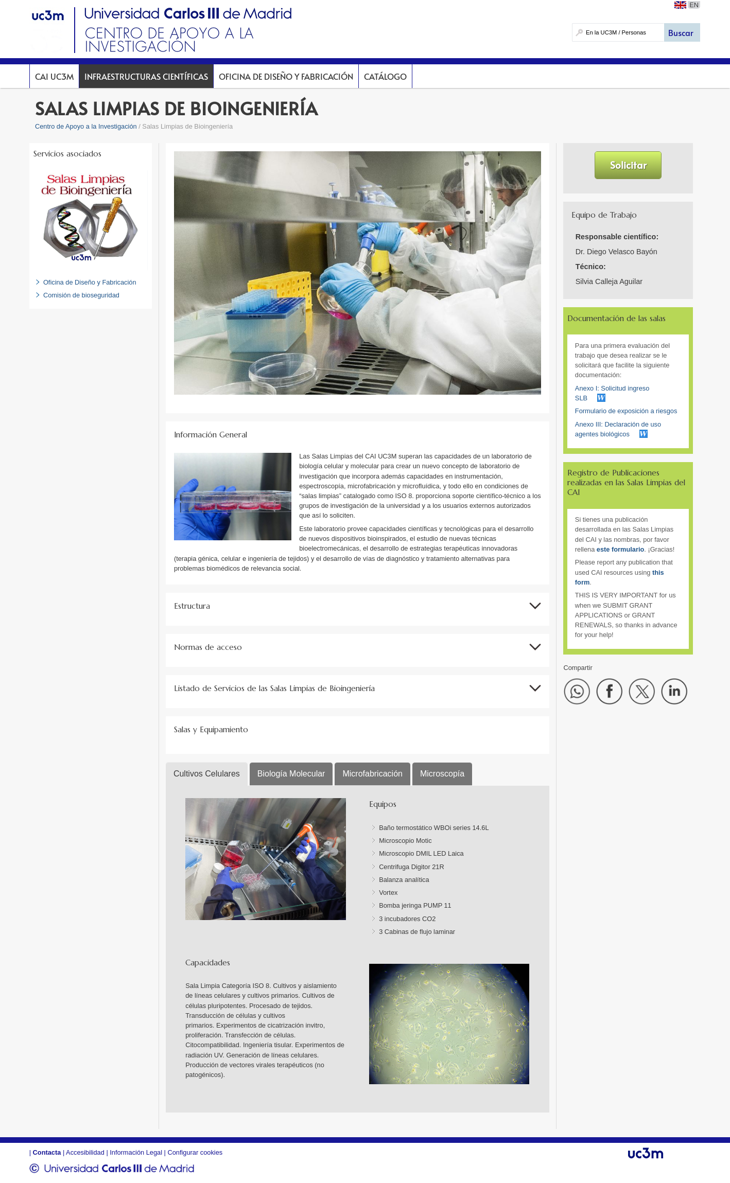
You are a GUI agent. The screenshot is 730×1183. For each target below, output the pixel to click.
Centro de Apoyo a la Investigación (86, 126)
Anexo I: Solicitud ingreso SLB (612, 393)
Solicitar (628, 164)
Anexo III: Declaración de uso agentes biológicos (618, 429)
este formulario (620, 549)
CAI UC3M (54, 76)
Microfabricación (372, 773)
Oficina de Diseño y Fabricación (286, 76)
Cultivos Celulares (206, 773)
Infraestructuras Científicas (146, 76)
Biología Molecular (291, 773)
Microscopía (442, 773)
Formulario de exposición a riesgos (626, 411)
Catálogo (385, 76)
